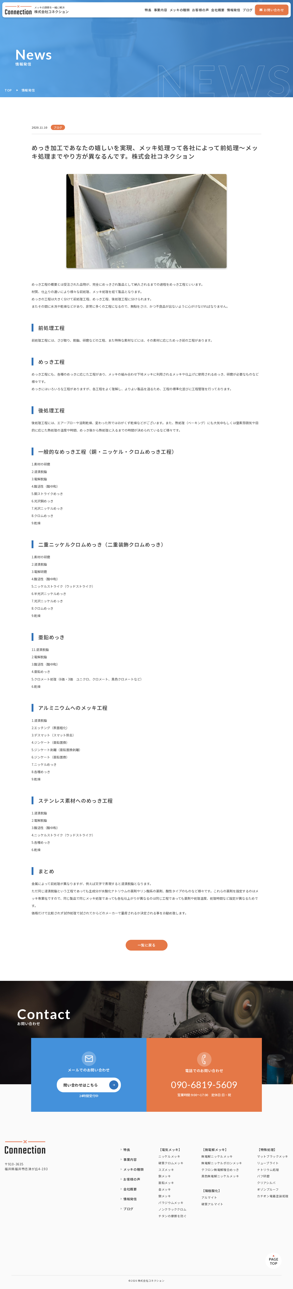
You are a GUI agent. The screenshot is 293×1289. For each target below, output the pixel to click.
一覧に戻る (147, 945)
